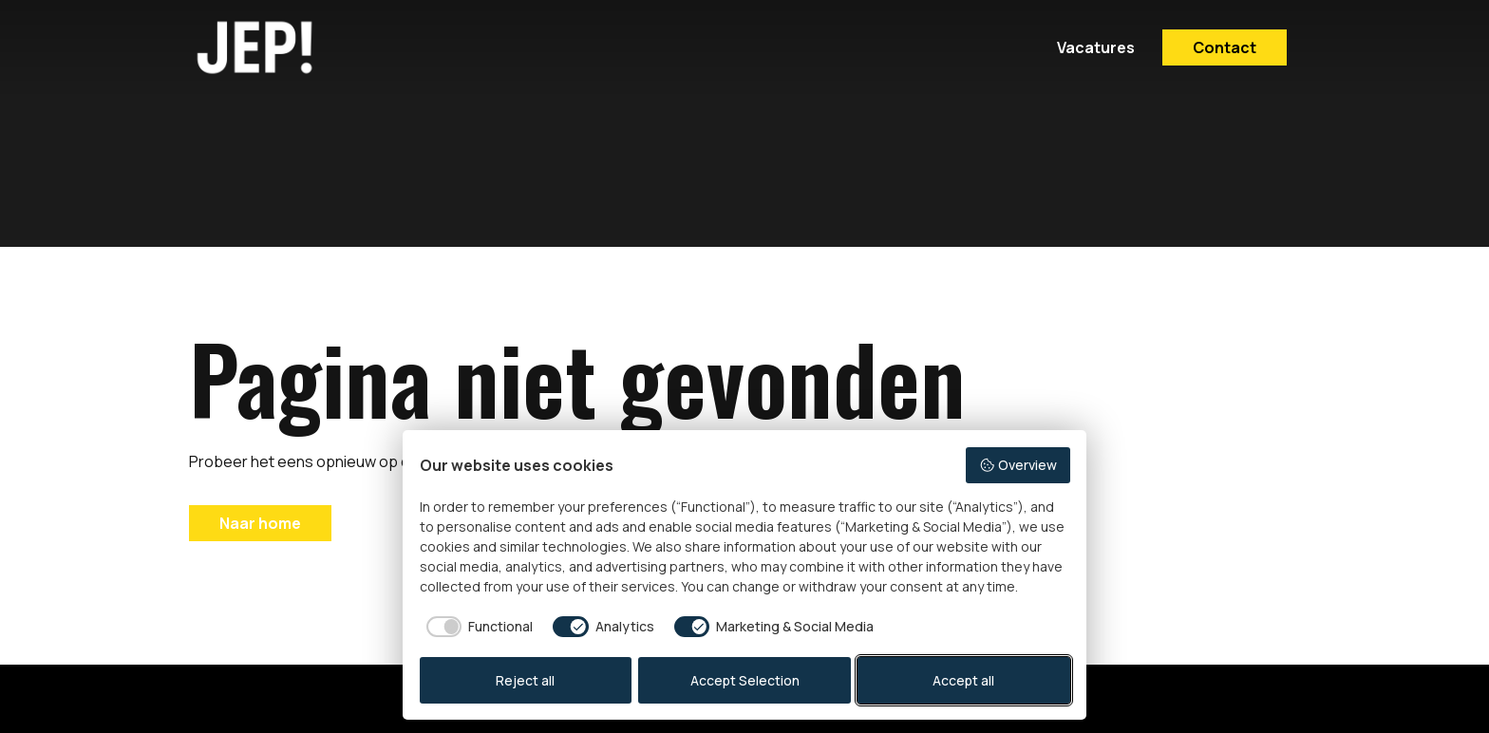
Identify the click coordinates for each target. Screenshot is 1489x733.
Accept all (963, 680)
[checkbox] (477, 626)
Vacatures (1096, 47)
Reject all (525, 680)
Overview (1018, 465)
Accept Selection (745, 680)
